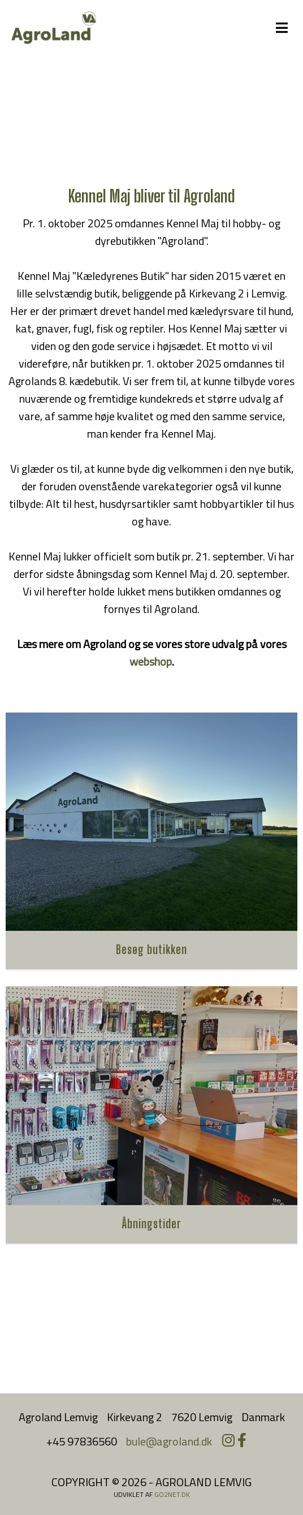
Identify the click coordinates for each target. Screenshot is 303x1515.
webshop (150, 661)
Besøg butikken (151, 949)
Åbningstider (151, 1223)
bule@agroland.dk (169, 1441)
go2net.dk (172, 1494)
